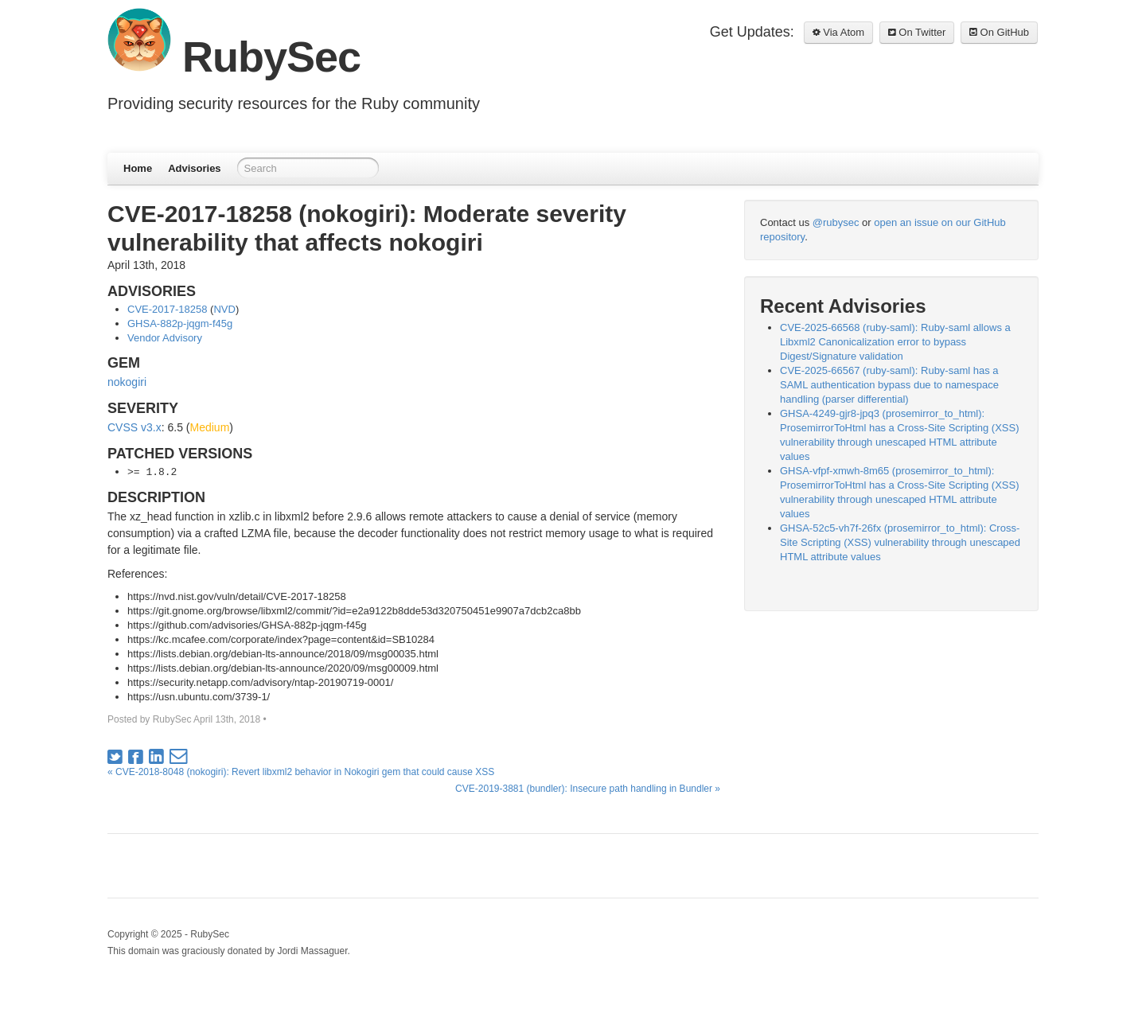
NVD (224, 309)
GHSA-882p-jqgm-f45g (179, 323)
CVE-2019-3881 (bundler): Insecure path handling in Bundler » (587, 788)
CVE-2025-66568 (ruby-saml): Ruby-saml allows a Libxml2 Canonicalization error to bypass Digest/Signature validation (895, 341)
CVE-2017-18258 (167, 309)
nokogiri (126, 382)
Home (137, 168)
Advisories (194, 168)
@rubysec (836, 222)
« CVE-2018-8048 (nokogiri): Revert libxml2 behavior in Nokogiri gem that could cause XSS (300, 771)
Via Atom (838, 32)
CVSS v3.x (134, 427)
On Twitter (917, 32)
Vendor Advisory (164, 338)
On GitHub (999, 32)
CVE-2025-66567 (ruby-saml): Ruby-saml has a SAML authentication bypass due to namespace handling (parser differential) (889, 384)
